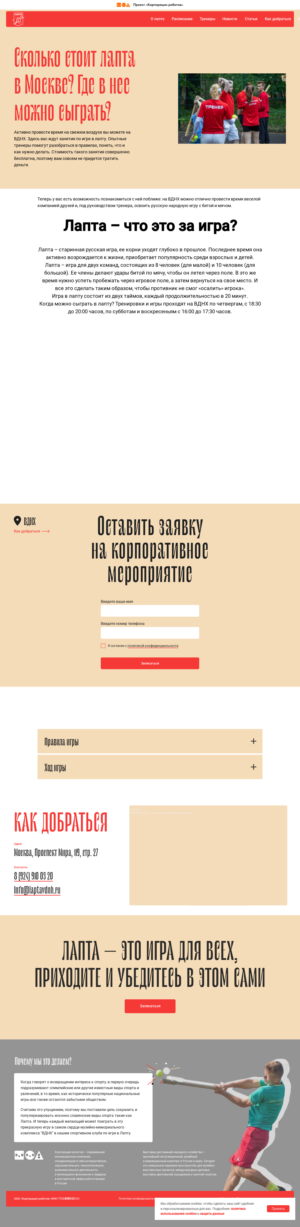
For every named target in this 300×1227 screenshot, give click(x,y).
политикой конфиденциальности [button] (153, 646)
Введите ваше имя (117, 601)
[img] (19, 19)
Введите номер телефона (123, 623)
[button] (150, 1006)
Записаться (150, 663)
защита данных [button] (212, 1214)
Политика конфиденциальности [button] (140, 1198)
